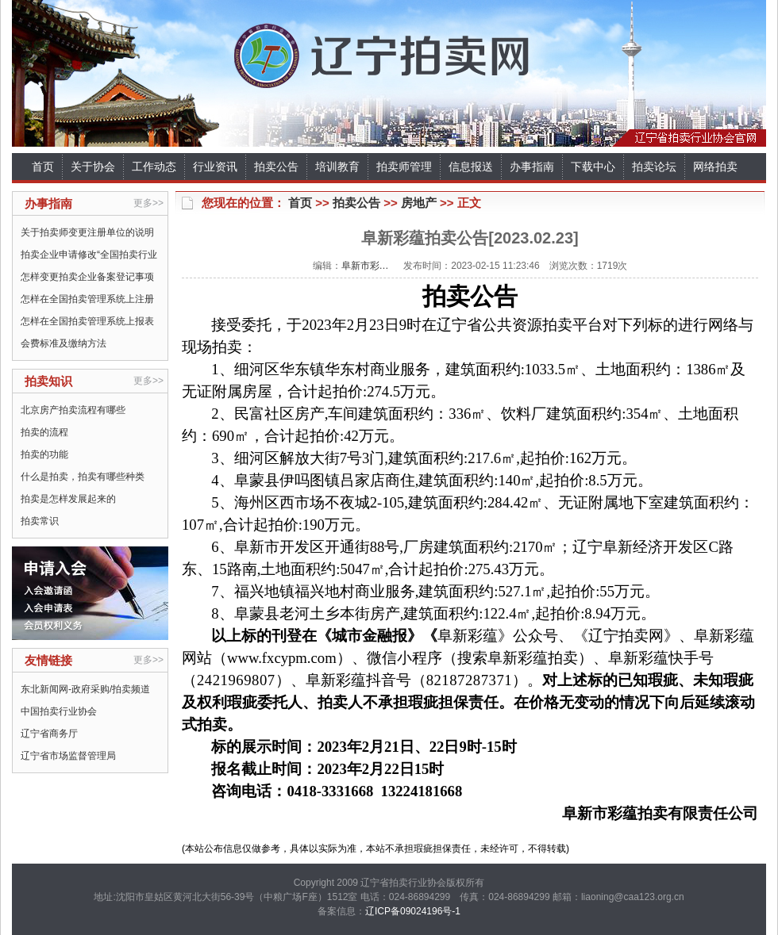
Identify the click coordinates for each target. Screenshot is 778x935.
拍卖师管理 (404, 166)
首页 (43, 166)
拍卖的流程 (44, 432)
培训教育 (337, 166)
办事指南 (532, 166)
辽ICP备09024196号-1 (412, 911)
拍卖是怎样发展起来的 (68, 498)
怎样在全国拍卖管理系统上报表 (87, 321)
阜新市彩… (365, 265)
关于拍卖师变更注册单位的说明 (87, 232)
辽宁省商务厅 (49, 733)
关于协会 (93, 166)
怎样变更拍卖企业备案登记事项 (87, 276)
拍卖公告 (276, 166)
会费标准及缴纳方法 (63, 343)
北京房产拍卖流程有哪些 (73, 410)
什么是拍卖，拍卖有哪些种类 (82, 476)
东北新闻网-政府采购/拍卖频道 (85, 689)
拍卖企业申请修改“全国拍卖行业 (89, 254)
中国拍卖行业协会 (59, 711)
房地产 (419, 202)
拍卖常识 (40, 521)
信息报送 (471, 166)
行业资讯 (215, 166)
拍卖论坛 (654, 166)
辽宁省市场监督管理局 (68, 755)
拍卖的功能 (44, 454)
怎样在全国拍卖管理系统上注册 (87, 299)
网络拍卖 (715, 166)
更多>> (148, 203)
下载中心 (593, 166)
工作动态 (154, 166)
